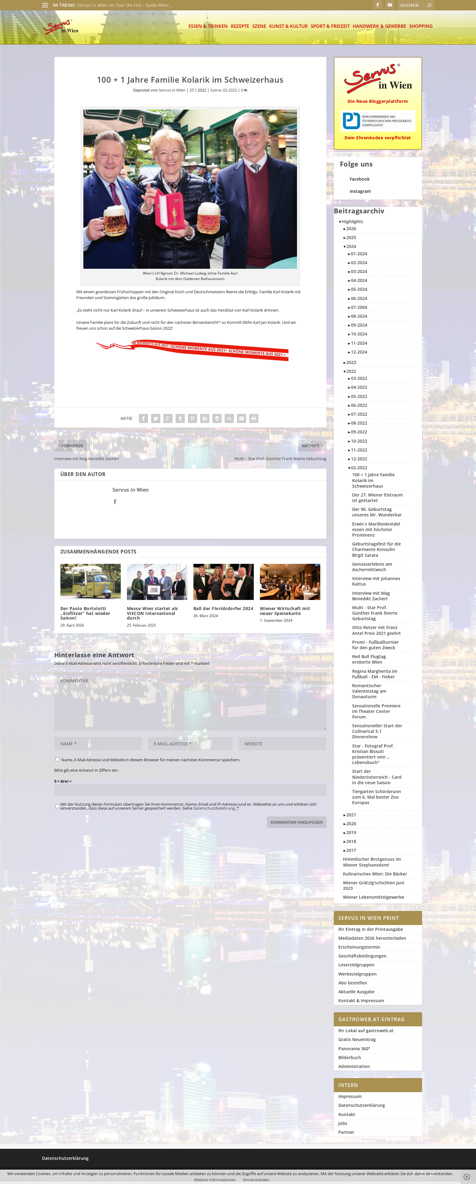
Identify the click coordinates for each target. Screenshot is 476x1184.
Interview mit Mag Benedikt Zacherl (371, 598)
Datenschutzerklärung (361, 1108)
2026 (351, 231)
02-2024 (359, 265)
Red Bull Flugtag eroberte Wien (369, 661)
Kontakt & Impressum (361, 1003)
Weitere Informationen (215, 1179)
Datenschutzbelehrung (214, 810)
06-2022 (359, 407)
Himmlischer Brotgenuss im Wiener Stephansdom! (372, 864)
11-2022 (359, 452)
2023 (351, 365)
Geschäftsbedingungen (362, 958)
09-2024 (359, 327)
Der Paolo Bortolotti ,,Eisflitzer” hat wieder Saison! (85, 615)
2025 (351, 240)
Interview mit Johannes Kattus (376, 583)
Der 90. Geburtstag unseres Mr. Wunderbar (377, 514)
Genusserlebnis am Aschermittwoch (372, 569)
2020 (351, 826)
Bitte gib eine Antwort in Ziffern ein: (86, 772)
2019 (351, 835)
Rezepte (240, 29)
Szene (259, 29)
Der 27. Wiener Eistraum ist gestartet (377, 500)
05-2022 (359, 399)
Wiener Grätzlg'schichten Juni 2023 (373, 888)
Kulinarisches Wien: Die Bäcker (375, 876)
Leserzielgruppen (356, 967)
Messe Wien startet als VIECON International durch (152, 615)
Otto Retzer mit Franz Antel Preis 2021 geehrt (376, 632)
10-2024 (359, 336)
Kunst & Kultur (288, 29)
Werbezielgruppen (357, 976)
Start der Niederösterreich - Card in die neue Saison (377, 779)
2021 (351, 817)
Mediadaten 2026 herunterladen (372, 940)
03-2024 (359, 274)
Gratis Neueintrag (357, 1042)
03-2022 (359, 381)
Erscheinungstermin (359, 949)
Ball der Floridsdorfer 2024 (223, 611)
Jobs (342, 1126)
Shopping (421, 29)
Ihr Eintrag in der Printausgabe (370, 932)
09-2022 (359, 434)
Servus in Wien (172, 92)
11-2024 (359, 345)
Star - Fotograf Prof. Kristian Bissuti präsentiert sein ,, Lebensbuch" (373, 756)
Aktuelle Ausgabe (356, 994)
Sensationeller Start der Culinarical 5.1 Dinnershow (377, 733)
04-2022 (359, 389)
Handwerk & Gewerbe (379, 29)
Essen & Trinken (208, 29)
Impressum (350, 1099)
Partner (346, 1134)
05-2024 (359, 291)
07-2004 (359, 310)
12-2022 (359, 461)
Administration (354, 1069)
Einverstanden (256, 1179)
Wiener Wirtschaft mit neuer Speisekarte (285, 613)
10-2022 (359, 443)
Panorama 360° (354, 1051)
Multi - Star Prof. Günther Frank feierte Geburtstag (375, 615)
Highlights (352, 224)
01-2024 (359, 256)
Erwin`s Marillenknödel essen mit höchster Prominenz (376, 531)
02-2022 (230, 92)
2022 (351, 374)
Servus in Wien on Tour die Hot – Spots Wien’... (125, 5)
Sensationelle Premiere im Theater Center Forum (376, 713)
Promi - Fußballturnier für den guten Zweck (375, 647)
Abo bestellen (352, 985)
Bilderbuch (349, 1060)
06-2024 (359, 301)
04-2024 (359, 283)
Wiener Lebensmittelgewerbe (373, 899)
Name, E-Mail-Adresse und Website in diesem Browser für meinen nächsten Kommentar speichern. (150, 762)
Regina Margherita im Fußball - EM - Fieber (374, 676)
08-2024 (359, 318)
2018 (351, 844)
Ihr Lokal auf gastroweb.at (366, 1033)
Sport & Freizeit (330, 29)
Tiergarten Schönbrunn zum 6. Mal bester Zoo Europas (376, 799)
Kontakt (346, 1117)
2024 (351, 249)
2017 (351, 853)
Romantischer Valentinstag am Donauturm (369, 693)
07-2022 (359, 416)
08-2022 (359, 425)
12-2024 (359, 354)
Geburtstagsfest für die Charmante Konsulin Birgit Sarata (376, 551)
